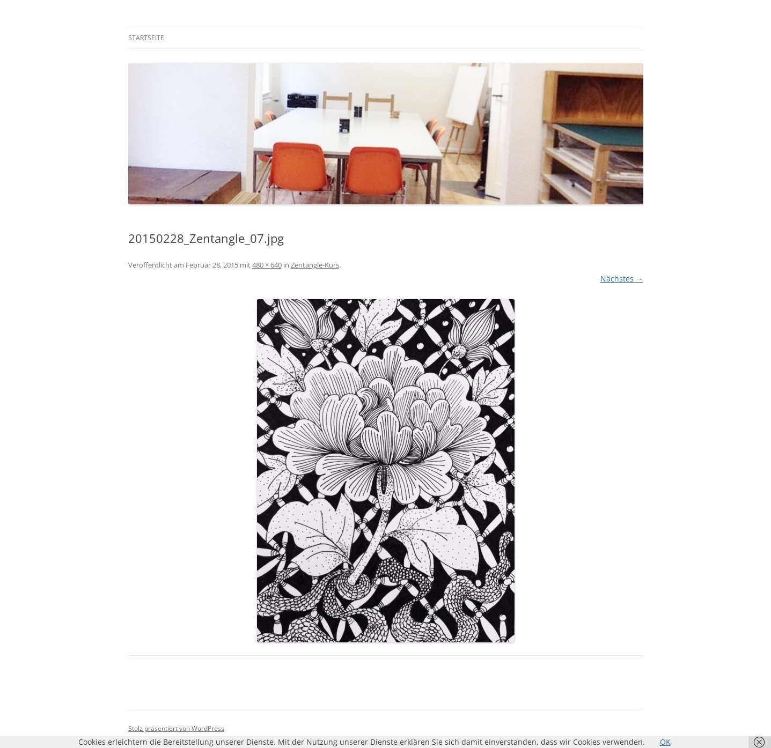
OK (665, 742)
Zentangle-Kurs (315, 265)
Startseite (146, 37)
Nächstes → (621, 278)
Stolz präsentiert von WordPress (176, 728)
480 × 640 (267, 265)
